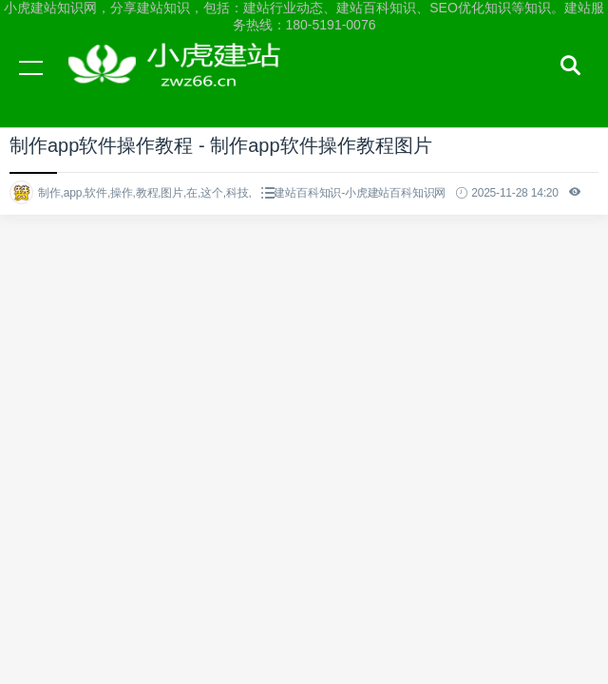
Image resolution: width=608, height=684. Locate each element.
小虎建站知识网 (180, 85)
